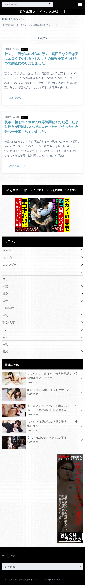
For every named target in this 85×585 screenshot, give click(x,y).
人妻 (5, 300)
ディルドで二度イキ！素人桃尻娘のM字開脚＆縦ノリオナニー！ (41, 378)
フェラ (6, 271)
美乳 (5, 344)
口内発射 (8, 308)
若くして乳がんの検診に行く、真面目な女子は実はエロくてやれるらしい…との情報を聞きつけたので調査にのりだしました (41, 58)
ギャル (6, 250)
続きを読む (15, 97)
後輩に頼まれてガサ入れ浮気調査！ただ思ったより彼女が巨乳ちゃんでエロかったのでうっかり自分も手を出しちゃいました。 (41, 126)
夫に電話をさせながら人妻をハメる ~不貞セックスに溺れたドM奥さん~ (41, 410)
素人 (5, 336)
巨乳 (5, 315)
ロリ (5, 279)
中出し (6, 286)
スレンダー (9, 264)
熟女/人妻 (8, 322)
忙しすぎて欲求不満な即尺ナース (41, 393)
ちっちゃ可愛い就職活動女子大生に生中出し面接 (41, 426)
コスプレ (8, 257)
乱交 (5, 293)
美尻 (5, 351)
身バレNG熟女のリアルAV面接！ (41, 440)
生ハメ (6, 329)
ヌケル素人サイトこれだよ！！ (42, 12)
